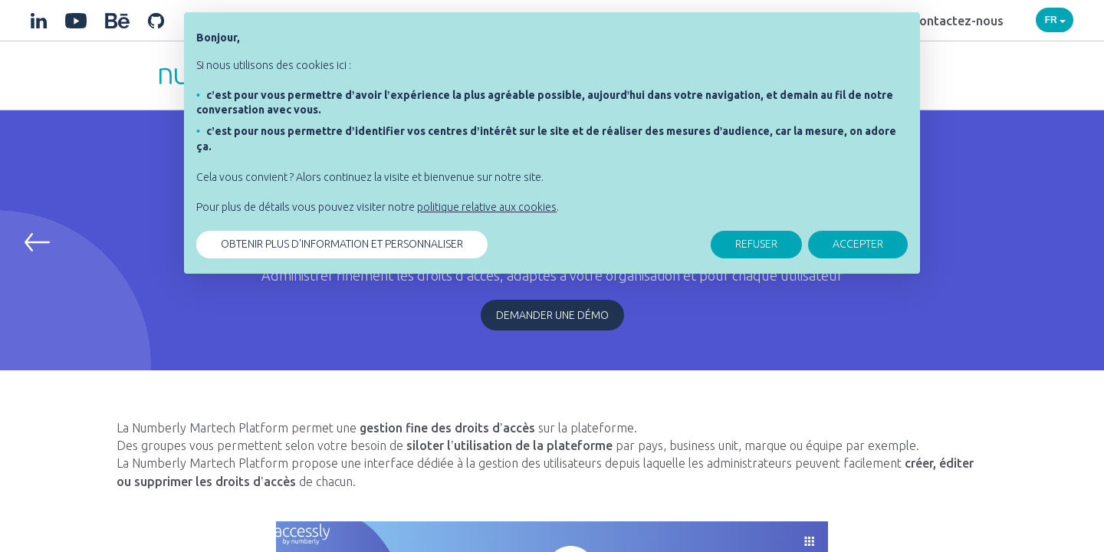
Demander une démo (552, 315)
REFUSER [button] (756, 244)
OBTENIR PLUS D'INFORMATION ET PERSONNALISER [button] (342, 244)
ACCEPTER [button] (858, 244)
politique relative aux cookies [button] (487, 207)
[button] (37, 242)
